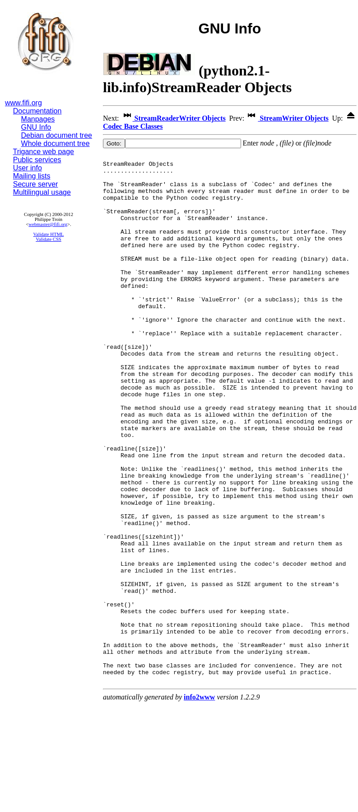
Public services (37, 160)
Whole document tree (55, 143)
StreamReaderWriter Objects (173, 118)
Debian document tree (56, 135)
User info (27, 168)
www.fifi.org (23, 103)
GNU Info (36, 127)
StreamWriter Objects (287, 118)
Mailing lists (32, 176)
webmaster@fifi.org (47, 224)
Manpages (38, 119)
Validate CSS (48, 239)
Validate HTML (48, 234)
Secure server (35, 184)
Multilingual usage (42, 192)
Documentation (37, 111)
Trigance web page (43, 151)
